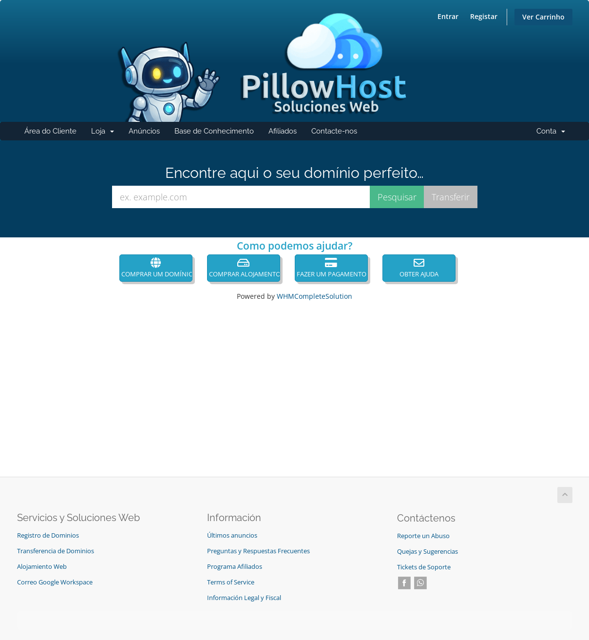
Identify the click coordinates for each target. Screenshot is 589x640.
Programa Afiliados (234, 566)
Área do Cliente (50, 131)
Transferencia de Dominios (55, 551)
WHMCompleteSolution (314, 296)
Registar (483, 16)
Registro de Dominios (48, 535)
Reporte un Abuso (423, 536)
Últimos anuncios (232, 535)
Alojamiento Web (42, 566)
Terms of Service (230, 582)
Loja (106, 133)
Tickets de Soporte (424, 567)
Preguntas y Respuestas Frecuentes (258, 551)
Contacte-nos (334, 131)
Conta (554, 133)
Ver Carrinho (543, 16)
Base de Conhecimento (214, 131)
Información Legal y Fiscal (244, 598)
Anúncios (144, 131)
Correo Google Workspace (55, 582)
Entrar (447, 16)
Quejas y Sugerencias (427, 551)
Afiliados (282, 131)
